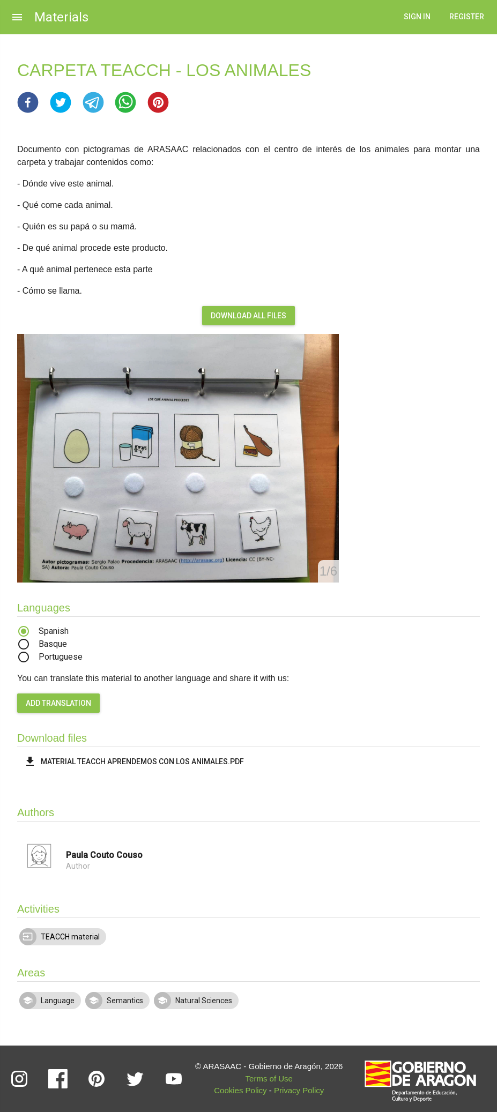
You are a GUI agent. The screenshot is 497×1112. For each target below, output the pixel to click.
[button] (28, 102)
